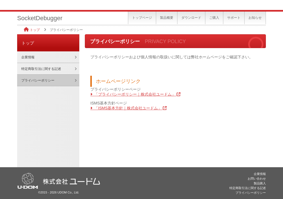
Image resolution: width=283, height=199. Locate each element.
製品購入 (260, 183)
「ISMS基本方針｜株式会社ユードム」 (128, 108)
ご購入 (214, 18)
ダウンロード (191, 18)
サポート (233, 18)
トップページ (142, 18)
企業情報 (28, 57)
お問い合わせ (257, 178)
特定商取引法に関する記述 (41, 69)
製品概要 (166, 18)
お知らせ (255, 18)
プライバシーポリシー (37, 80)
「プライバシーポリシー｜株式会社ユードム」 (134, 94)
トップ (35, 30)
